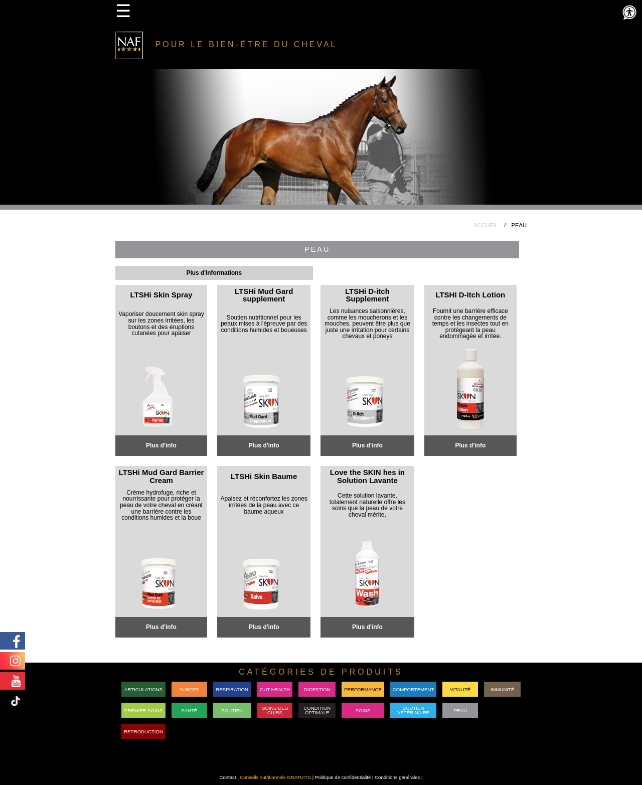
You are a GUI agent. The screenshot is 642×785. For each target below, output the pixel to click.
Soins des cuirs (275, 710)
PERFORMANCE (363, 689)
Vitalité (460, 689)
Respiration (232, 689)
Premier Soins (143, 710)
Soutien (232, 710)
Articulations (143, 689)
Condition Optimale (317, 710)
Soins (363, 710)
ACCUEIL (485, 225)
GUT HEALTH (275, 689)
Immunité (502, 689)
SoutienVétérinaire (413, 710)
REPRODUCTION (143, 731)
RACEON (502, 710)
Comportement (413, 689)
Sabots (189, 689)
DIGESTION (317, 689)
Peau (460, 710)
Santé (189, 710)
